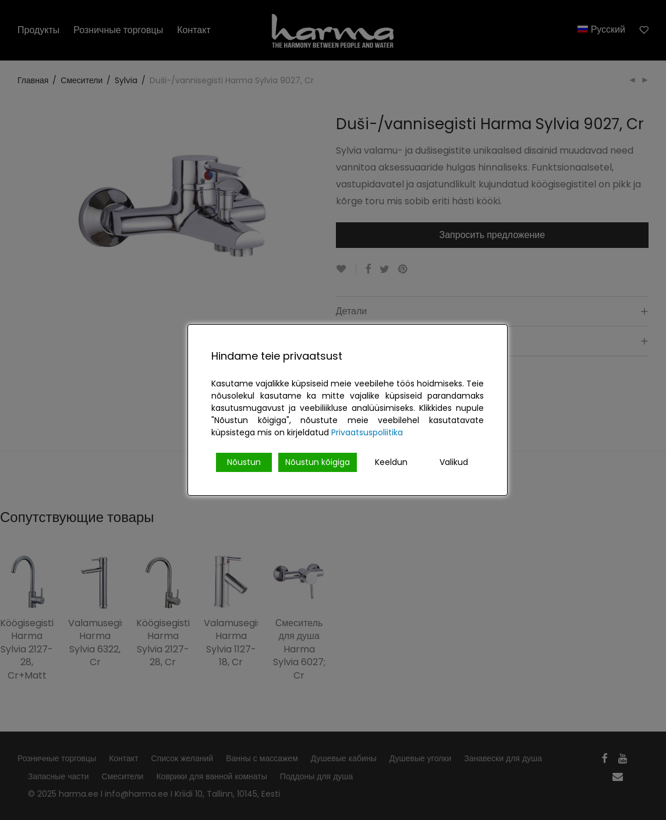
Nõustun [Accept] (244, 462)
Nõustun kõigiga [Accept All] (317, 462)
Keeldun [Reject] (391, 462)
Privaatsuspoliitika (367, 432)
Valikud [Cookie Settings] (454, 462)
